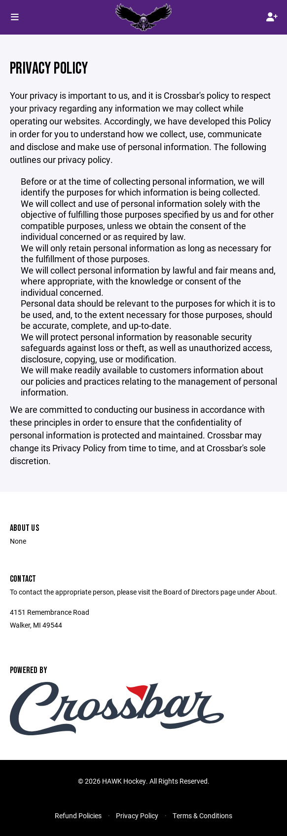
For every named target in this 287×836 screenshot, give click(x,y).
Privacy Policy (137, 815)
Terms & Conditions (202, 815)
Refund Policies (78, 815)
